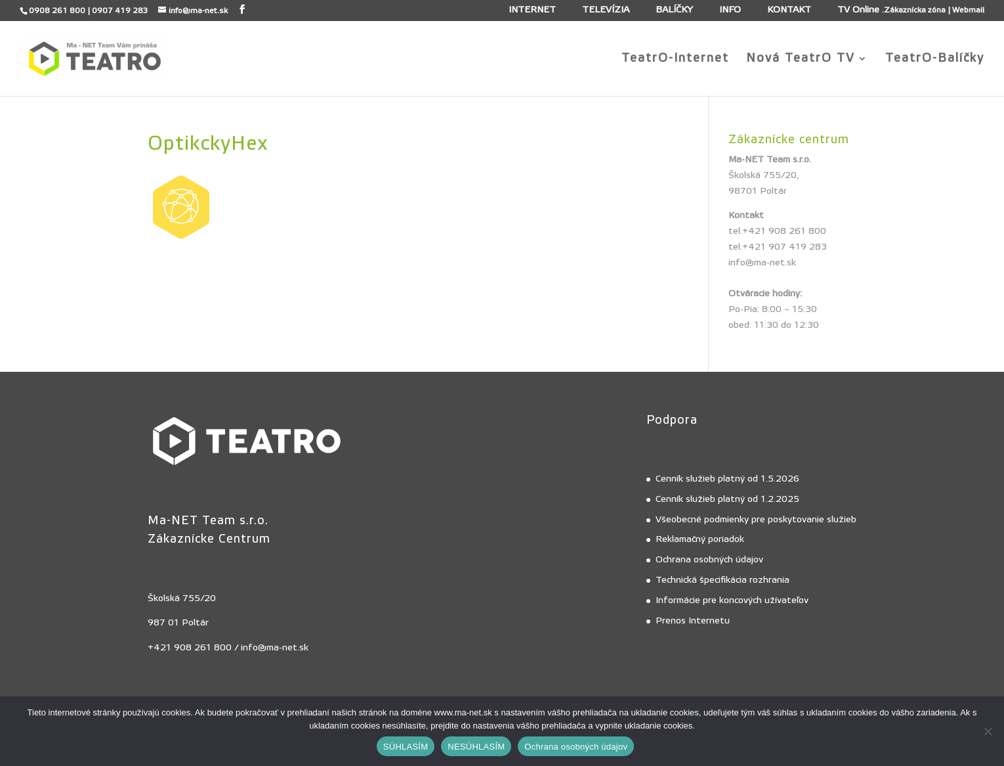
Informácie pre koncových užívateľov (732, 600)
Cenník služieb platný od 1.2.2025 (727, 499)
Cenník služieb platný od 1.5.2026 (727, 479)
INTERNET (532, 10)
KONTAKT (789, 10)
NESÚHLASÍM (476, 747)
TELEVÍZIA (605, 10)
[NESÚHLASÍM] (987, 731)
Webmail (968, 9)
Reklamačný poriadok (700, 539)
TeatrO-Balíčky (934, 59)
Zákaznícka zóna (915, 9)
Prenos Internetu (693, 621)
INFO (730, 10)
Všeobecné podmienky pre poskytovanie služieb (756, 519)
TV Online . (860, 10)
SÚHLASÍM (405, 747)
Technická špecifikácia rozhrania (722, 580)
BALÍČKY (674, 10)
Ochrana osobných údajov (709, 559)
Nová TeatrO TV (800, 59)
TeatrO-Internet (675, 59)
